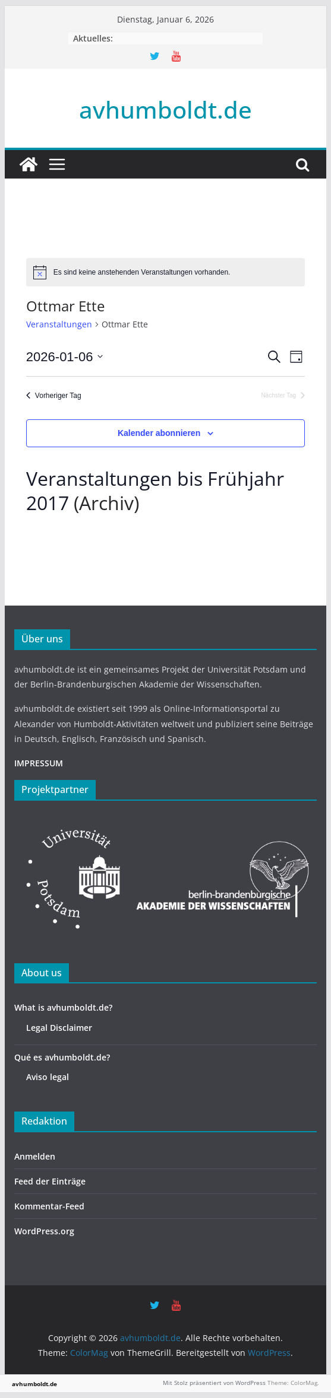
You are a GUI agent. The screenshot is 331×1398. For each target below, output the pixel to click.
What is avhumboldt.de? (63, 1007)
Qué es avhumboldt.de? (62, 1057)
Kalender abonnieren (159, 433)
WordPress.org (44, 1231)
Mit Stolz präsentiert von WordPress (214, 1382)
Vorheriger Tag (53, 395)
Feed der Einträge (50, 1181)
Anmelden (34, 1156)
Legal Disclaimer (59, 1027)
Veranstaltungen (59, 324)
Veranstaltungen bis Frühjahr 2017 (155, 491)
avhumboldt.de (165, 109)
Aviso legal (47, 1076)
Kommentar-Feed (49, 1206)
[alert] (165, 272)
